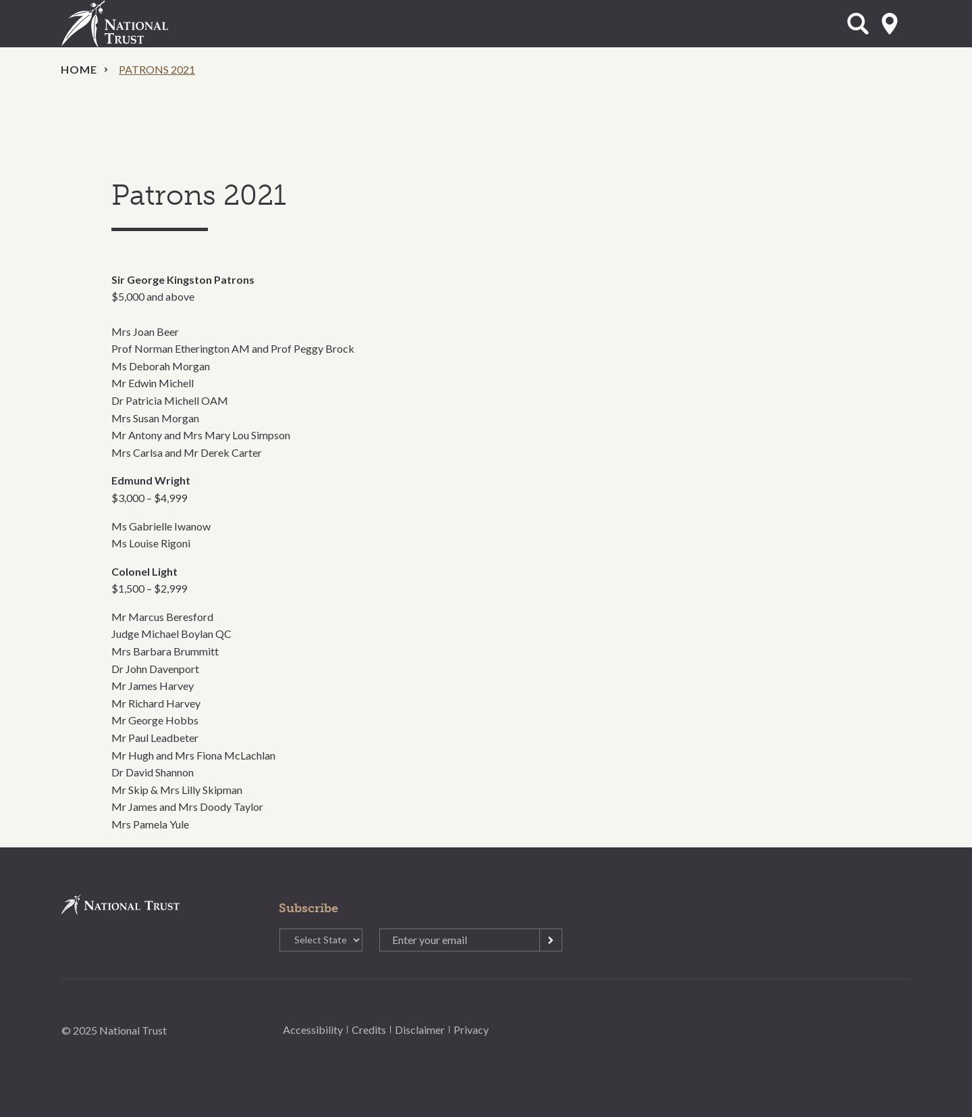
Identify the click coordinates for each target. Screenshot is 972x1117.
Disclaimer (420, 1029)
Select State (889, 23)
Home (79, 69)
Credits (369, 1029)
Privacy (471, 1029)
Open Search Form (858, 23)
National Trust (142, 23)
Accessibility (313, 1029)
